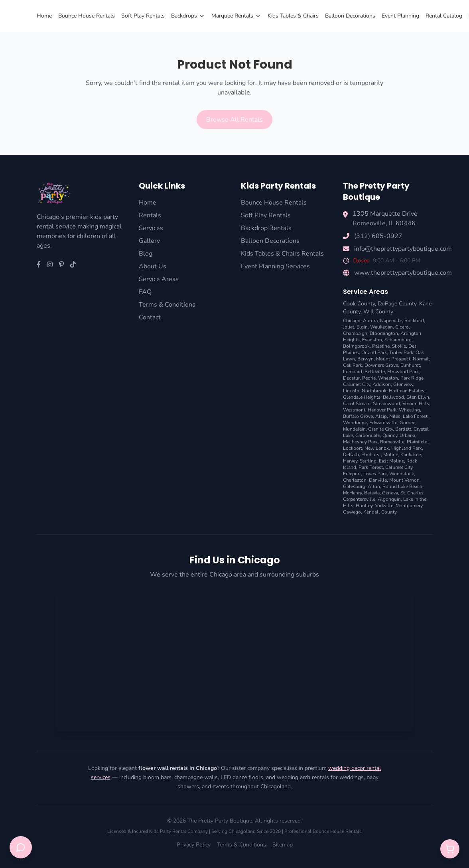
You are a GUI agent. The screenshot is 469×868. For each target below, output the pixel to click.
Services (151, 228)
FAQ (145, 291)
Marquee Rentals (236, 16)
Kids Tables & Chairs (293, 16)
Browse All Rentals (234, 119)
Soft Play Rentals (143, 16)
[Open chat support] (21, 847)
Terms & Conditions (167, 304)
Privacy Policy (194, 844)
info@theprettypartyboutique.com (403, 248)
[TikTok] (73, 265)
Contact (150, 317)
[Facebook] (39, 265)
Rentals (150, 215)
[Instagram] (50, 265)
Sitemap (282, 844)
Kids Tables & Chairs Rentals (282, 253)
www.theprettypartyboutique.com (403, 272)
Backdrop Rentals (266, 228)
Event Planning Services (275, 266)
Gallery (149, 240)
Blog (145, 253)
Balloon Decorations (350, 16)
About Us (152, 266)
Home (44, 16)
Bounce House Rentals (86, 16)
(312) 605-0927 (378, 236)
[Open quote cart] (449, 848)
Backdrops (188, 16)
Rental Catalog (444, 16)
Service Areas (159, 279)
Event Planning (400, 16)
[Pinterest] (61, 265)
